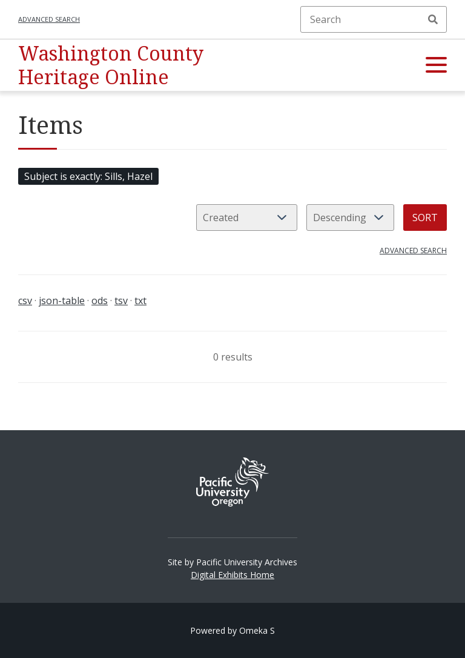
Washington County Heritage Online (110, 64)
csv (25, 300)
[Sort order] (350, 217)
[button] (436, 65)
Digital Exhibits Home (232, 574)
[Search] (373, 19)
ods (99, 300)
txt (140, 300)
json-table (62, 300)
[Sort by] (246, 217)
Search (433, 19)
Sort (425, 217)
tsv (121, 300)
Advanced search (49, 19)
